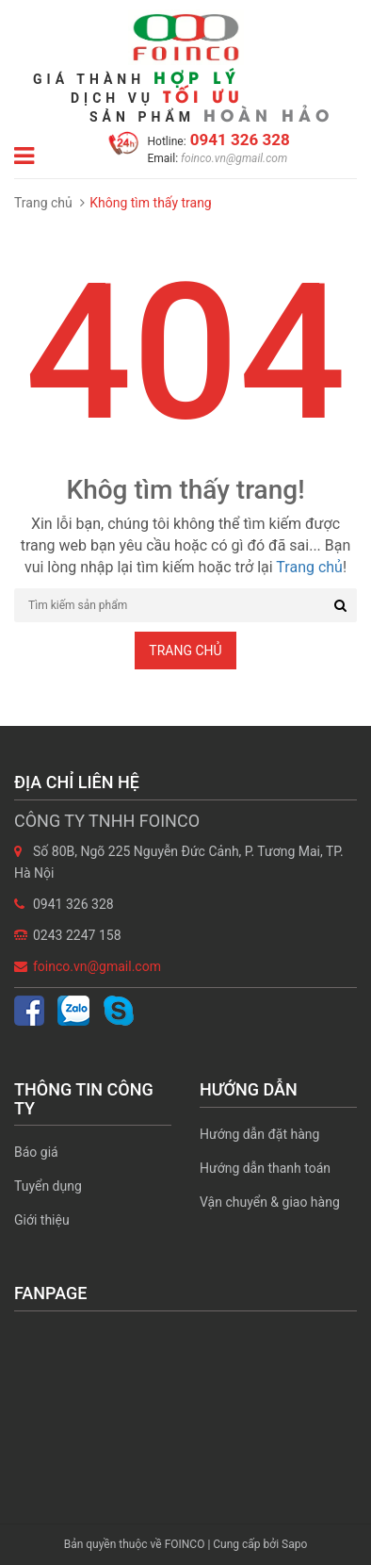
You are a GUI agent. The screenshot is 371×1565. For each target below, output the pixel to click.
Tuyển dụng (48, 1186)
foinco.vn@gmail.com (232, 158)
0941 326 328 (238, 139)
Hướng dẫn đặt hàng (259, 1134)
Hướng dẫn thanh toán (265, 1168)
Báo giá (36, 1152)
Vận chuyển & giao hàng (270, 1202)
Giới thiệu (42, 1219)
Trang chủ (43, 202)
